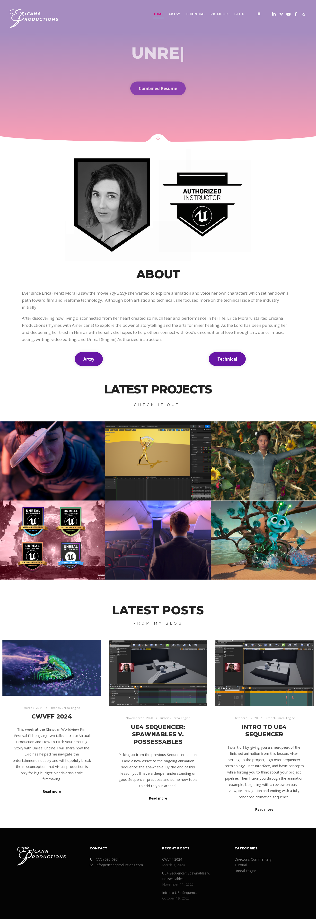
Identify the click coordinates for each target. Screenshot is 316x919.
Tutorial (54, 708)
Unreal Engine (70, 708)
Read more (52, 791)
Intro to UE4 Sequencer (264, 730)
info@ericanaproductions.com (116, 865)
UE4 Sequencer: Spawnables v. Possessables (158, 734)
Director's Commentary (253, 859)
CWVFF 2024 (52, 716)
